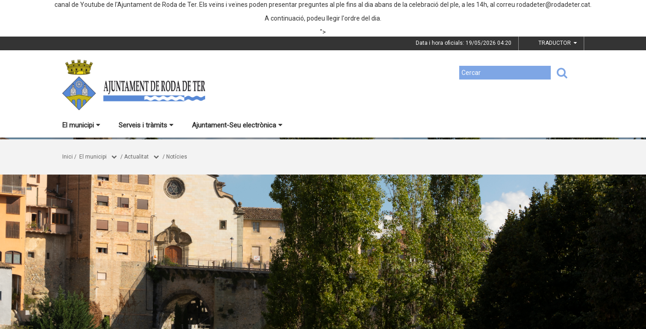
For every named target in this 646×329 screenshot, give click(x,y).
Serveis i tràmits (146, 125)
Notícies (176, 157)
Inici (67, 157)
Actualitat (136, 157)
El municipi (81, 125)
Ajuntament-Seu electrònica (237, 125)
